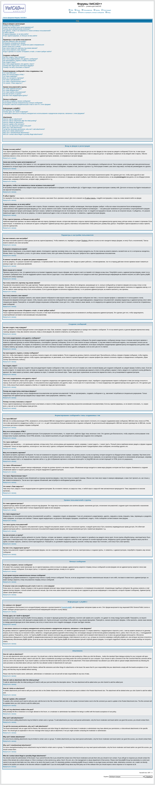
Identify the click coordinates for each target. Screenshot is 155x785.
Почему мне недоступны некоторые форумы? (18, 65)
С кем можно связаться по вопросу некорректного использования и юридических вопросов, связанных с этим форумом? (44, 113)
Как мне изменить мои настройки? (14, 41)
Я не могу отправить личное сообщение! (17, 101)
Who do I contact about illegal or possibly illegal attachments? (23, 134)
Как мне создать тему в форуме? (14, 57)
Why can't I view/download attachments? (16, 132)
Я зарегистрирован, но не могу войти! (15, 34)
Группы (97, 10)
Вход (107, 12)
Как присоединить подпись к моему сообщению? (19, 60)
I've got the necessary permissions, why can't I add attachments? (24, 129)
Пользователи (87, 10)
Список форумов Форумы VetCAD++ (15, 17)
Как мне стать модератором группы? (15, 95)
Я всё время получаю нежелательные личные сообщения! (22, 103)
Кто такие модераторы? (11, 90)
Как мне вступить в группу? (12, 94)
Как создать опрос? (9, 62)
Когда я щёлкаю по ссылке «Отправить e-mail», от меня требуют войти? (27, 51)
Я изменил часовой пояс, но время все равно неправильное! (23, 45)
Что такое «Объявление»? (12, 80)
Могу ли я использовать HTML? (13, 74)
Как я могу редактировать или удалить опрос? (18, 64)
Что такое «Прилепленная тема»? (14, 81)
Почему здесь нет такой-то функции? (15, 112)
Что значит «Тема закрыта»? (12, 83)
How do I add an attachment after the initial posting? (20, 121)
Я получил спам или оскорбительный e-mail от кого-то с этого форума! (27, 104)
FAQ (71, 10)
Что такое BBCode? (9, 73)
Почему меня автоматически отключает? (17, 29)
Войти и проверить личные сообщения (91, 12)
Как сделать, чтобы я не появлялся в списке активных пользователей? (27, 31)
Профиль (73, 12)
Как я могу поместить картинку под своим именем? (20, 48)
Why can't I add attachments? (12, 127)
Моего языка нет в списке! (12, 46)
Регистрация (106, 10)
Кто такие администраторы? (12, 89)
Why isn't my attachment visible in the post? (17, 126)
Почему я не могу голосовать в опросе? (16, 67)
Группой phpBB (66, 607)
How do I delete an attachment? (13, 122)
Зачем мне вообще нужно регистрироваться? (18, 27)
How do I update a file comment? (13, 124)
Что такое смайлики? (10, 76)
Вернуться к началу (9, 158)
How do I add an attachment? (12, 119)
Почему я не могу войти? (11, 25)
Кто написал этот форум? (11, 110)
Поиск (77, 10)
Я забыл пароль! (8, 32)
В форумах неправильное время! (14, 43)
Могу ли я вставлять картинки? (13, 78)
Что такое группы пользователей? (14, 92)
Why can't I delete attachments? (13, 131)
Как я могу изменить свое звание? (14, 50)
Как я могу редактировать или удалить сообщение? (20, 59)
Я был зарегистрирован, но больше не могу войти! (20, 36)
